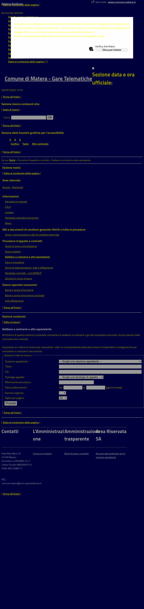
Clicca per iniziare (111, 50)
